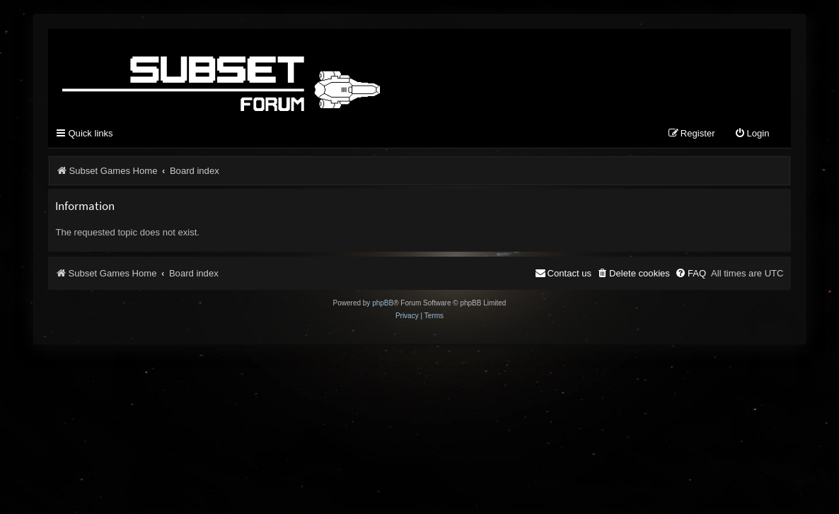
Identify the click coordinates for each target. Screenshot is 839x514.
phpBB (382, 303)
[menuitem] (752, 134)
